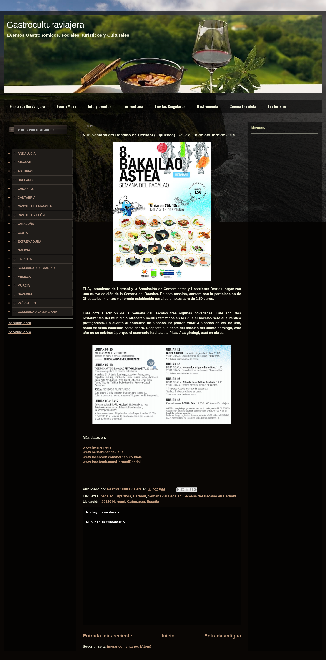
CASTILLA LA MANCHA (35, 206)
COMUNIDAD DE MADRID (36, 268)
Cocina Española (243, 106)
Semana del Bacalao (165, 496)
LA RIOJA (25, 259)
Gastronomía (207, 106)
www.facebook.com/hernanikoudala (112, 457)
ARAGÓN (24, 162)
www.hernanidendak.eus (103, 452)
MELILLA (24, 276)
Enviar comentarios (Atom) (129, 646)
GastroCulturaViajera (27, 106)
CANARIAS (26, 188)
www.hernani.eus (97, 447)
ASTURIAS (25, 171)
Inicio (168, 636)
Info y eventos (99, 106)
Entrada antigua (222, 636)
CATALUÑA (26, 224)
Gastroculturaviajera (45, 25)
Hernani (139, 496)
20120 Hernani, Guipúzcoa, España (130, 501)
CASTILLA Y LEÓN (31, 215)
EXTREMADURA (29, 241)
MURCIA (24, 285)
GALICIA (24, 250)
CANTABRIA (26, 197)
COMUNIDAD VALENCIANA (37, 312)
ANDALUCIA (27, 153)
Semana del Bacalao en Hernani (209, 496)
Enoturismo (277, 106)
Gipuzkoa (123, 496)
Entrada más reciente (107, 636)
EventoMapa (66, 106)
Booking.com (19, 323)
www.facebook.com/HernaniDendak (112, 462)
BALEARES (26, 180)
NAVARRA (25, 294)
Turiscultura (133, 106)
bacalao (107, 496)
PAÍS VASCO (27, 303)
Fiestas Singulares (170, 106)
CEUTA (23, 232)
